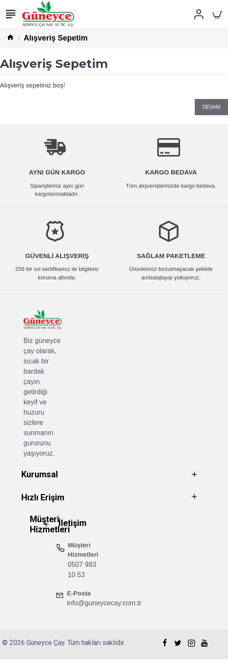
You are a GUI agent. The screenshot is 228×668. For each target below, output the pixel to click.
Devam (211, 107)
